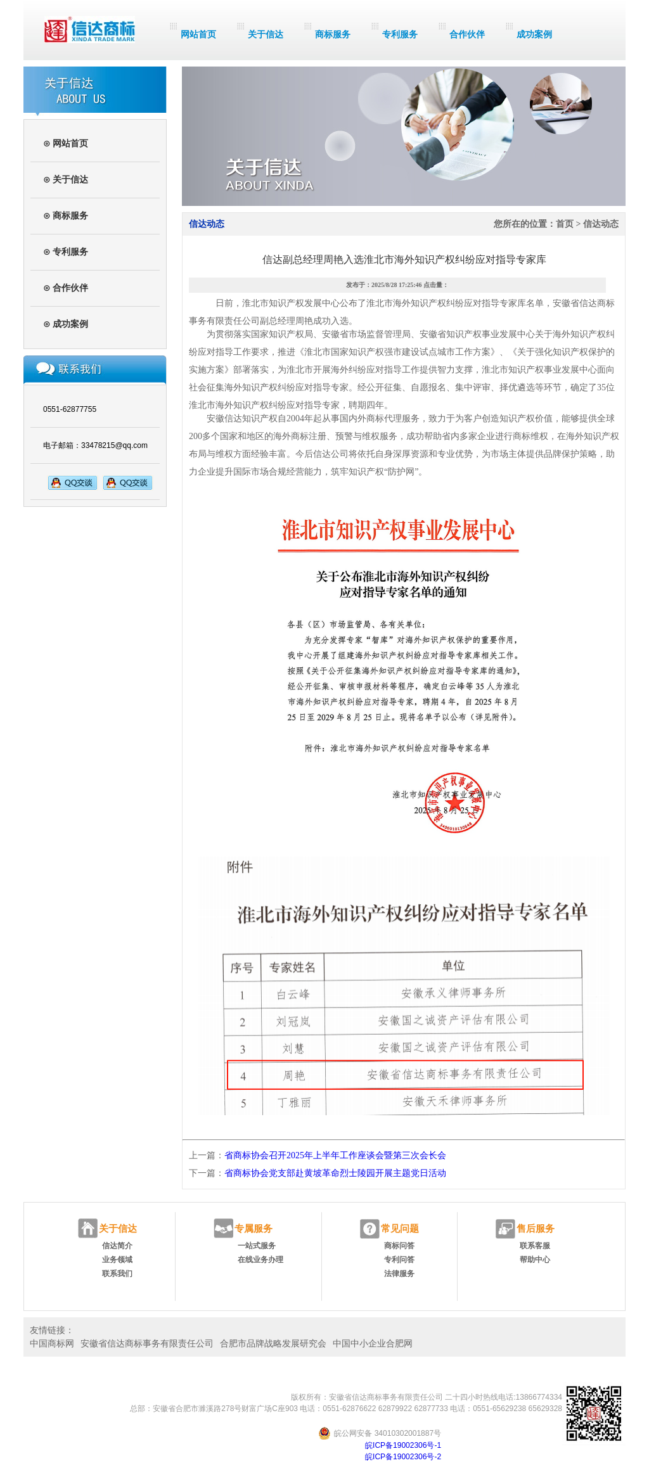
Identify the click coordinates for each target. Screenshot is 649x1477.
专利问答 (399, 1259)
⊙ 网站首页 (65, 143)
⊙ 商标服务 (65, 216)
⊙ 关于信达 (65, 179)
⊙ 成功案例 (65, 324)
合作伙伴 (467, 34)
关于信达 (265, 34)
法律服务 (399, 1273)
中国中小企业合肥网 (373, 1343)
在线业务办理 (260, 1259)
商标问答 (399, 1245)
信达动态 (601, 224)
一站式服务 (257, 1245)
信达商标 (89, 29)
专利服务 (400, 34)
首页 (565, 224)
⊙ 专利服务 (65, 252)
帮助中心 (535, 1259)
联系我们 (117, 1273)
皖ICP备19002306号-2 (403, 1456)
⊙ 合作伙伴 (65, 288)
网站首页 (198, 34)
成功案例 (534, 34)
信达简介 (117, 1245)
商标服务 (332, 34)
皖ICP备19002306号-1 (403, 1445)
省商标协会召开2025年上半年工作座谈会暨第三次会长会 (335, 1155)
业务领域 (117, 1259)
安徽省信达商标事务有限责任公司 (147, 1343)
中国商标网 (52, 1343)
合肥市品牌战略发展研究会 (273, 1343)
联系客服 (535, 1245)
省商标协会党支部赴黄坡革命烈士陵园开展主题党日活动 (335, 1173)
